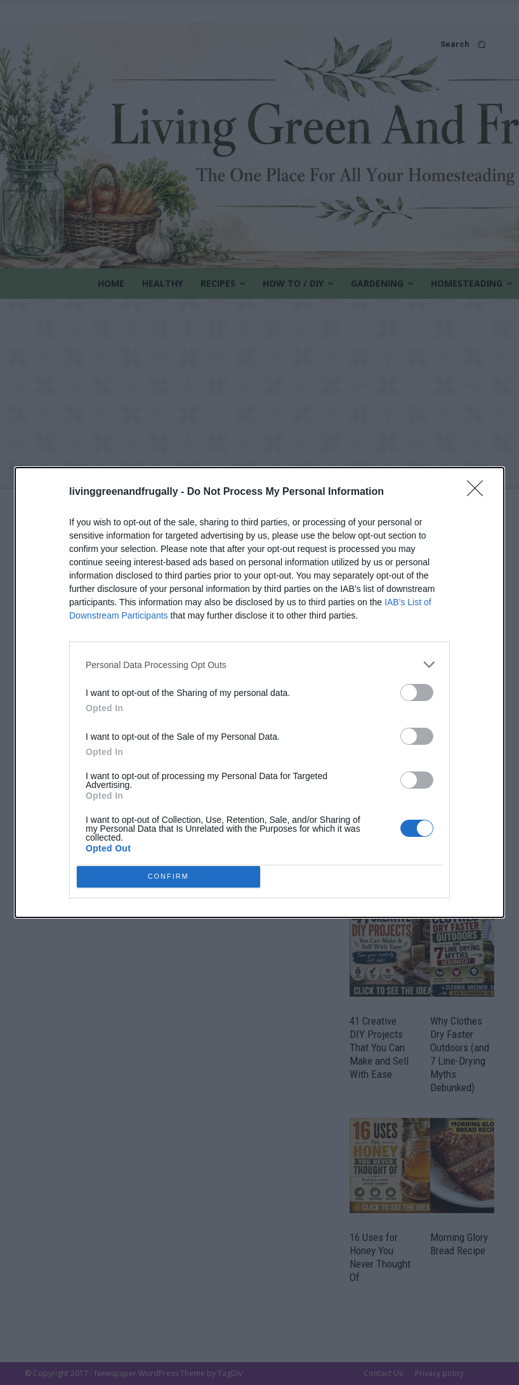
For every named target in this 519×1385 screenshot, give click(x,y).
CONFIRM (172, 784)
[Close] (479, 581)
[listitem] (259, 753)
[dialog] (259, 692)
